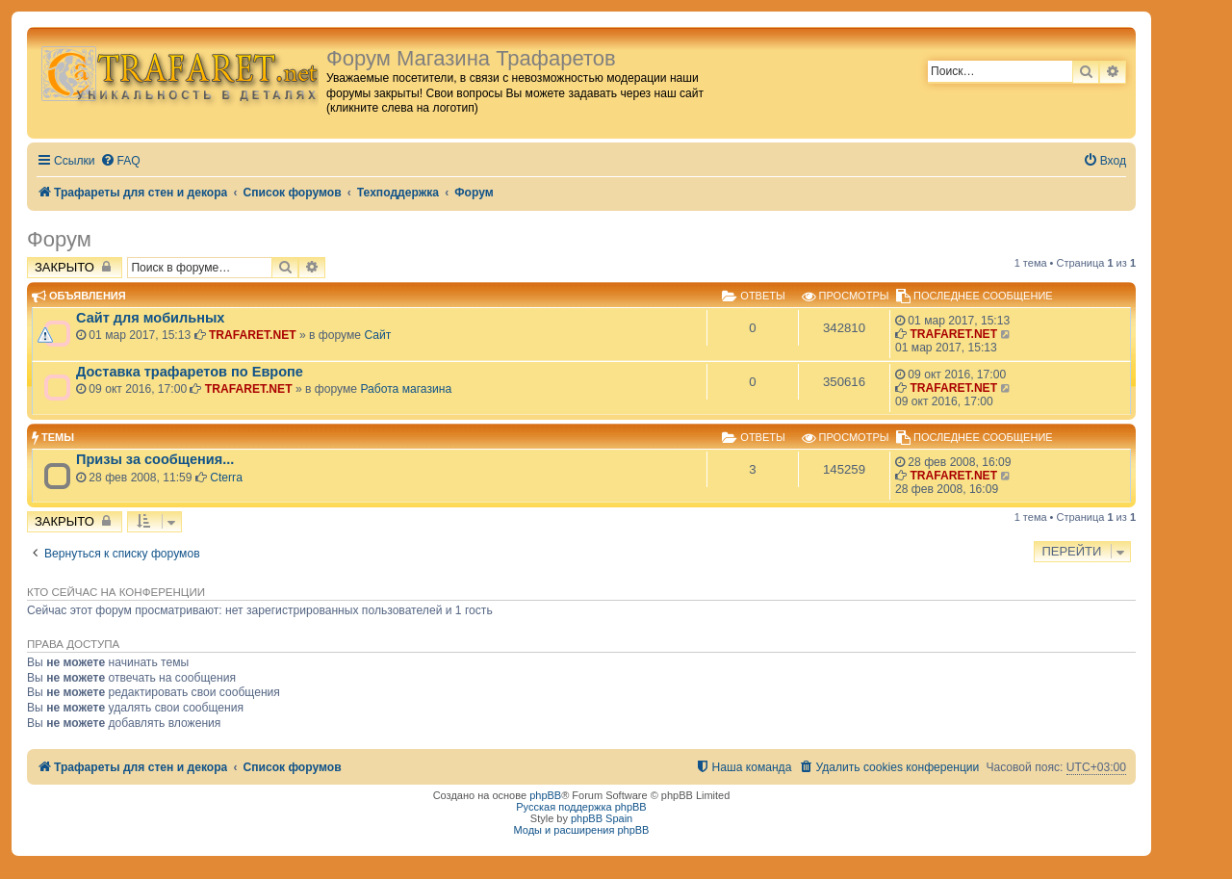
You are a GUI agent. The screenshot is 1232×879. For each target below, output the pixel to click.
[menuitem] (120, 161)
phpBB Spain (601, 818)
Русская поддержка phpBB (581, 807)
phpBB (545, 795)
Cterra (226, 477)
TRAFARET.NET (252, 335)
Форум (59, 239)
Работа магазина (405, 389)
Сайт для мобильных (150, 317)
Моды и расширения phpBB (582, 830)
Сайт (377, 335)
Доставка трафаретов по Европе (189, 371)
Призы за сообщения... (155, 459)
